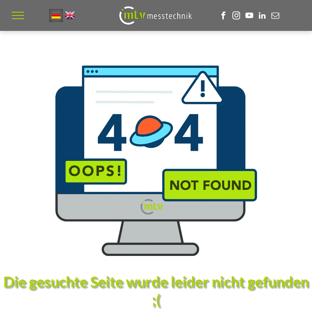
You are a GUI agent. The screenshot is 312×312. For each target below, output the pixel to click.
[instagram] (236, 17)
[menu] (17, 15)
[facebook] (223, 17)
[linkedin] (262, 17)
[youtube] (249, 17)
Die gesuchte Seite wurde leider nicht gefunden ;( (156, 290)
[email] (275, 17)
